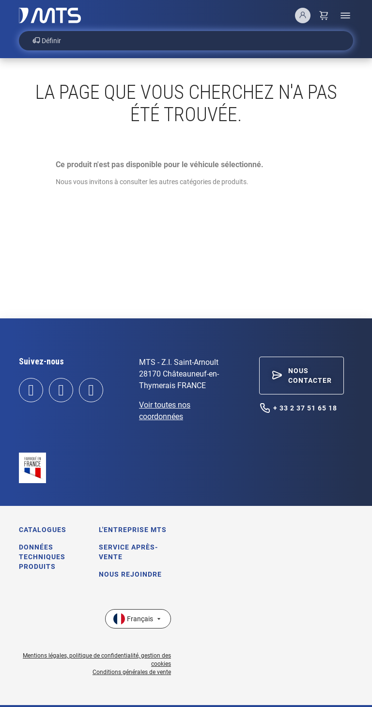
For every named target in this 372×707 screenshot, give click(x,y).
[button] (301, 375)
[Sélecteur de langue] (138, 618)
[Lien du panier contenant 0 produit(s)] (324, 15)
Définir (46, 41)
